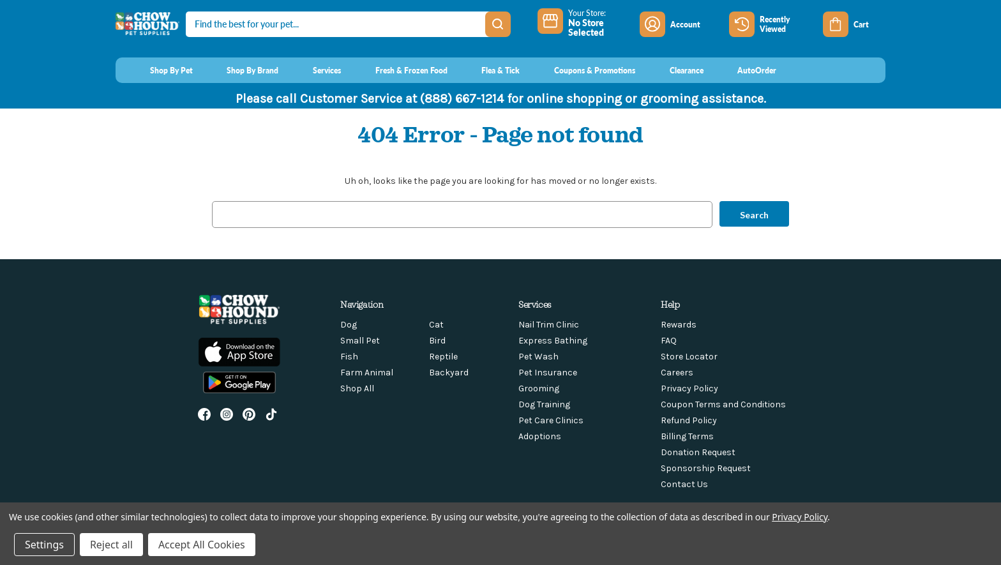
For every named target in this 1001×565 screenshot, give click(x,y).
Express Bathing (552, 340)
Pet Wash (538, 356)
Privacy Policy (689, 388)
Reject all (111, 545)
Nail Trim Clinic (548, 324)
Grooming (538, 388)
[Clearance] (674, 70)
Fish (349, 356)
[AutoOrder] (745, 70)
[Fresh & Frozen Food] (399, 70)
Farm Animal (366, 372)
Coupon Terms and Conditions (723, 404)
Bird (437, 340)
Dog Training (544, 404)
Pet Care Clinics (550, 420)
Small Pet (360, 340)
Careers (677, 372)
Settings (44, 545)
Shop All (357, 388)
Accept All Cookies (201, 545)
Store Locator (689, 356)
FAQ (669, 340)
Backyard (449, 372)
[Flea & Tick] (489, 70)
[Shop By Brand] (241, 70)
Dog (348, 324)
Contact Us (684, 484)
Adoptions (539, 436)
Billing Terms (687, 436)
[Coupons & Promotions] (582, 70)
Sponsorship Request (706, 468)
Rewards (678, 324)
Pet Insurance (547, 372)
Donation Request (698, 452)
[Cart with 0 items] (854, 24)
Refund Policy (689, 420)
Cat (436, 324)
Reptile (443, 356)
